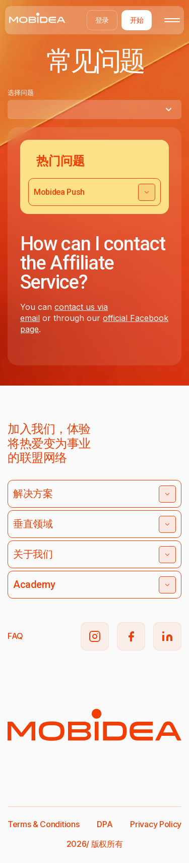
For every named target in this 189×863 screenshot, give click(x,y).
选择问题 (21, 92)
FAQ (15, 636)
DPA (104, 824)
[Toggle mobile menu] (172, 20)
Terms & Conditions (43, 824)
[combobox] (94, 109)
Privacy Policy (155, 824)
